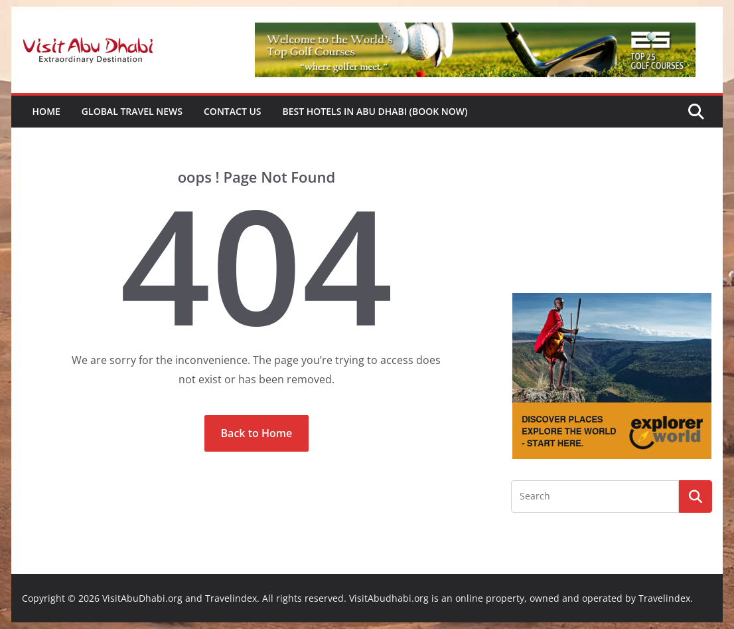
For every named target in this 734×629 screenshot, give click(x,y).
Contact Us (232, 111)
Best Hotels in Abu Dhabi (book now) (375, 111)
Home (46, 111)
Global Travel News (132, 111)
